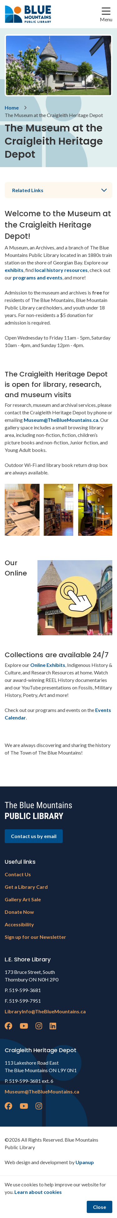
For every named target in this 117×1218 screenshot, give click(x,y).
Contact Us (18, 874)
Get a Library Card (26, 887)
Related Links (27, 190)
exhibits (14, 270)
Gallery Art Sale (23, 899)
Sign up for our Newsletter (35, 937)
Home (12, 107)
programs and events (37, 277)
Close (99, 1207)
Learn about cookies (38, 1192)
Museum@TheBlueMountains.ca (61, 420)
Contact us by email (33, 836)
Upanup (85, 1162)
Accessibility (19, 924)
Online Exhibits (47, 665)
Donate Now (19, 912)
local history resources (61, 270)
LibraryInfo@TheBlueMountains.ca (45, 1011)
